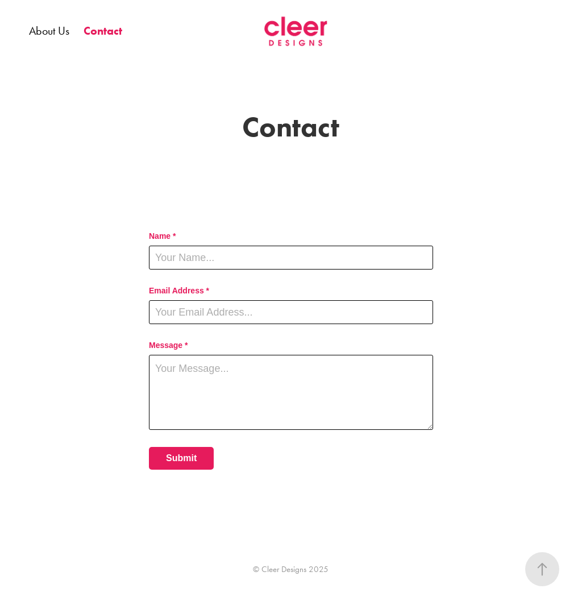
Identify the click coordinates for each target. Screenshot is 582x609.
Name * (162, 236)
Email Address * (179, 291)
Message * (168, 345)
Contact (103, 31)
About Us (49, 31)
